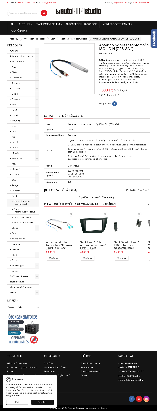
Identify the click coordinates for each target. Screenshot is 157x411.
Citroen (16, 88)
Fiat (14, 105)
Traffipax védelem (48, 24)
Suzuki (15, 249)
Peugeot (16, 185)
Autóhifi (24, 24)
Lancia (15, 142)
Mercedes (17, 158)
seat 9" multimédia (24, 223)
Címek (84, 375)
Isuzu (14, 126)
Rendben (42, 402)
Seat (14, 196)
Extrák (13, 293)
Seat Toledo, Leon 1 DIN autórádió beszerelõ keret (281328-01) (126, 246)
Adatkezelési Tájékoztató (57, 375)
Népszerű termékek (17, 363)
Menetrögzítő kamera (117, 24)
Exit (17, 402)
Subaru (16, 244)
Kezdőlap (14, 45)
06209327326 (23, 3)
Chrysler (16, 83)
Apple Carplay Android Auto (21, 367)
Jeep (14, 132)
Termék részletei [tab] (70, 116)
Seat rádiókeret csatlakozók (22, 203)
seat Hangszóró (22, 217)
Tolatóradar (18, 31)
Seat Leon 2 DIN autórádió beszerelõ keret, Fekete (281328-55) (93, 246)
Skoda (15, 228)
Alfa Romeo (18, 62)
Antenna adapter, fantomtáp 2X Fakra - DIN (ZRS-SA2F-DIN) (59, 246)
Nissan (15, 175)
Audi (14, 67)
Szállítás (48, 363)
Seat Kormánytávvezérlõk (25, 210)
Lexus (15, 148)
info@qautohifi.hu (50, 3)
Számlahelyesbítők (91, 371)
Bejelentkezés (120, 3)
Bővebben (54, 258)
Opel (14, 180)
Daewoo (16, 99)
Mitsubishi (17, 169)
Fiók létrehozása (141, 3)
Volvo (15, 271)
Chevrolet (17, 78)
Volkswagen (18, 266)
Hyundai (16, 121)
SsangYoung (18, 239)
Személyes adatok (90, 363)
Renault (16, 191)
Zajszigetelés (17, 282)
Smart (15, 233)
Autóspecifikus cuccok (81, 24)
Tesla (14, 255)
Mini (14, 164)
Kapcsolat (125, 356)
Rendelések (87, 367)
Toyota (15, 260)
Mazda (15, 153)
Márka (102, 54)
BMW (14, 72)
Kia (13, 137)
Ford (14, 110)
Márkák (12, 300)
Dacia (15, 94)
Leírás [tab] (48, 116)
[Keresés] (27, 13)
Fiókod (86, 356)
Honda (15, 115)
